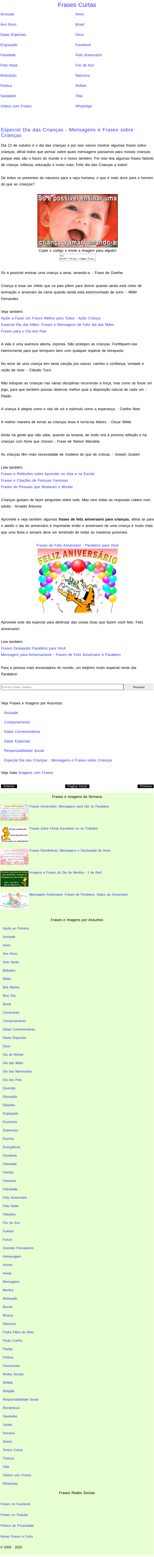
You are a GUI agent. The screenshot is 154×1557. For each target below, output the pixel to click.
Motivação (8, 76)
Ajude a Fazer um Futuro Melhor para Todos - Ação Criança (50, 319)
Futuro (7, 1241)
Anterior (9, 787)
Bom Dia (9, 997)
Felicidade (10, 1190)
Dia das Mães (13, 1064)
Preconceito (11, 1367)
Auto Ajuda (11, 963)
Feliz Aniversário (88, 55)
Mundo (8, 1308)
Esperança (10, 1131)
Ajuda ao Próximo (16, 929)
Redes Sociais (13, 1375)
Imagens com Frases (35, 774)
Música (8, 1316)
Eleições (9, 1106)
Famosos (9, 1182)
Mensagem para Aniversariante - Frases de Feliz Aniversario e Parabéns (61, 656)
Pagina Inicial (77, 787)
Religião (8, 1392)
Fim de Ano (84, 65)
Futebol (8, 1232)
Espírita (8, 1140)
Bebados (9, 971)
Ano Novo (8, 24)
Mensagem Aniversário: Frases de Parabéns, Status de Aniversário (64, 902)
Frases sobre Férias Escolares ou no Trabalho (49, 836)
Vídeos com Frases (16, 106)
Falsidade (8, 55)
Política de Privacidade (17, 1527)
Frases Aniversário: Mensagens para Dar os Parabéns (54, 814)
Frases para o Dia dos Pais (24, 332)
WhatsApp (83, 106)
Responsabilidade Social (20, 1400)
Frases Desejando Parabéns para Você (33, 650)
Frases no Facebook (15, 1505)
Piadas (8, 1350)
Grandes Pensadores (18, 1249)
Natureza (82, 76)
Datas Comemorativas (19, 1030)
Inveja (7, 1274)
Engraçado (8, 45)
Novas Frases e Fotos (16, 1537)
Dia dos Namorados (17, 1072)
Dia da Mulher (13, 1055)
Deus (79, 35)
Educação (10, 1098)
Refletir (81, 86)
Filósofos (9, 1215)
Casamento (11, 1013)
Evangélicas (11, 1148)
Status (7, 1442)
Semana (9, 1434)
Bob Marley (11, 988)
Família (8, 1173)
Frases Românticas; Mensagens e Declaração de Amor (55, 858)
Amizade (7, 14)
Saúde (7, 1426)
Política (6, 86)
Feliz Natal (8, 65)
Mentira (8, 1291)
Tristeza (8, 1459)
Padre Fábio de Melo (18, 1333)
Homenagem (12, 1257)
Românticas (11, 1409)
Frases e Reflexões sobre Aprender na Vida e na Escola (47, 475)
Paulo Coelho (12, 1341)
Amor (79, 14)
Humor (7, 1266)
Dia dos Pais (12, 1081)
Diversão (9, 1089)
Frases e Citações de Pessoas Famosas (34, 482)
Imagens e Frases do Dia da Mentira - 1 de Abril (51, 880)
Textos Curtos (13, 1451)
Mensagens (11, 1283)
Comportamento (14, 1022)
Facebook (83, 45)
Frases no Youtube (14, 1516)
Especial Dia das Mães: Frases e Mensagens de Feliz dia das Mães (57, 326)
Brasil (79, 24)
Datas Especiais (13, 35)
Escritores (10, 1123)
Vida (78, 96)
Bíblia (7, 980)
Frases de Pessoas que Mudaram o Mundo (37, 488)
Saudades (8, 96)
